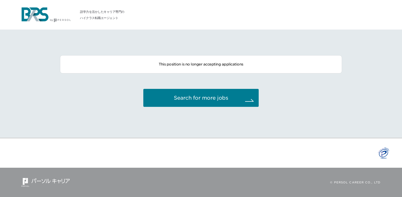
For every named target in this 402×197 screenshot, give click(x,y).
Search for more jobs (201, 98)
